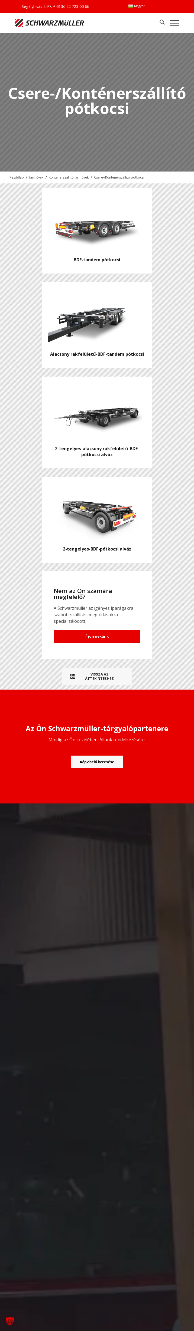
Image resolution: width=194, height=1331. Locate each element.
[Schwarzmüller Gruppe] (64, 23)
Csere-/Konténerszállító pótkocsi (119, 177)
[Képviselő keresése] (97, 762)
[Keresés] (159, 23)
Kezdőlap (16, 177)
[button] (10, 1321)
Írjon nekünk (97, 636)
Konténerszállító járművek (69, 177)
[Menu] (171, 23)
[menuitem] (136, 5)
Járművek (36, 177)
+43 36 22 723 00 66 (71, 6)
